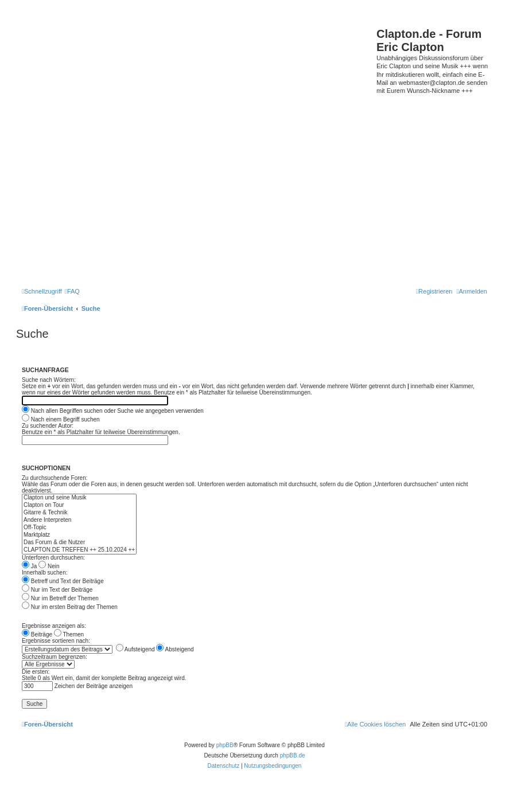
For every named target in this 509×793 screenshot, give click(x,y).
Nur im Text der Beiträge (57, 590)
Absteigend (174, 649)
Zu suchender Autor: (47, 426)
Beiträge (37, 634)
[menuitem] (72, 291)
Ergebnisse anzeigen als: (54, 626)
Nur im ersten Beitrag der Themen (70, 607)
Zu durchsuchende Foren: (55, 478)
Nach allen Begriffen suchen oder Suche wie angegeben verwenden (113, 411)
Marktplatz (79, 535)
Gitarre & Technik (79, 513)
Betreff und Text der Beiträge (63, 581)
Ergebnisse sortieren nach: (56, 641)
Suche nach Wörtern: (49, 380)
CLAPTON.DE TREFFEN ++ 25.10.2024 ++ (79, 550)
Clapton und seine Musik (79, 498)
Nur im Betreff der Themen (60, 598)
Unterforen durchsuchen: (53, 557)
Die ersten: (35, 672)
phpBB (225, 745)
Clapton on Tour (79, 505)
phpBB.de (292, 755)
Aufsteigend (135, 649)
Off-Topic (79, 528)
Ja (29, 566)
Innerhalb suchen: (45, 572)
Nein (48, 566)
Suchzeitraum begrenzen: (54, 657)
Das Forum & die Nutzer (79, 542)
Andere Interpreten (79, 520)
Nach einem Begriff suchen (61, 419)
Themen (69, 634)
